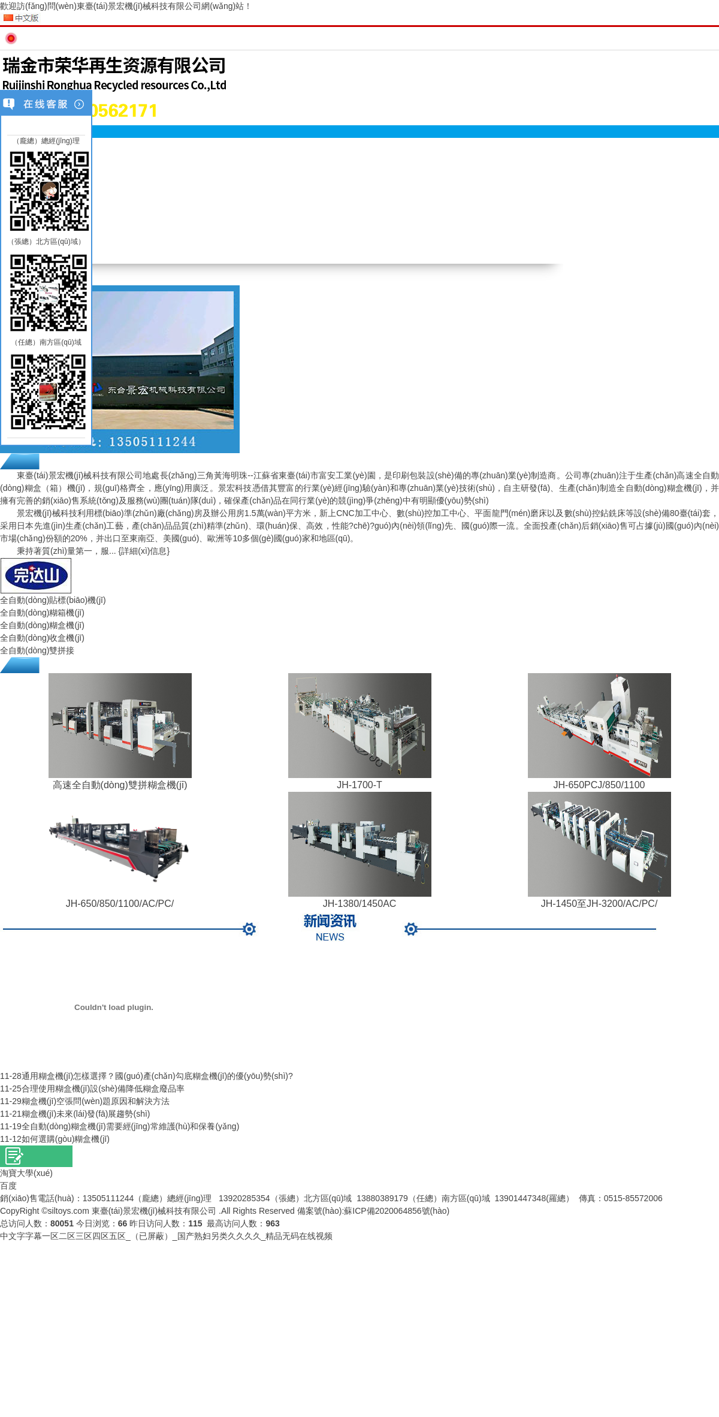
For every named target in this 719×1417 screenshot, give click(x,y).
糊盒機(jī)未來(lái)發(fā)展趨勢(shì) (86, 1113)
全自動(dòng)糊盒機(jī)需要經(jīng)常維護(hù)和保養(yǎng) (130, 1126)
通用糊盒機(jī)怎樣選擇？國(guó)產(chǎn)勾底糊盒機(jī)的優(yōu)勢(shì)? (157, 1076)
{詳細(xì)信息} (144, 551)
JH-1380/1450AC (360, 904)
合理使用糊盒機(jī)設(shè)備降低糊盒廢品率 (103, 1088)
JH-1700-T (359, 785)
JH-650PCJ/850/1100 (599, 785)
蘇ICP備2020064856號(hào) (396, 1211)
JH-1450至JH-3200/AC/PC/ (599, 904)
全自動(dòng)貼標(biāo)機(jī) (53, 600)
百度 (8, 1185)
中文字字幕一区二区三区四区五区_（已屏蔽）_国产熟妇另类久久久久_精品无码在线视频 (166, 1236)
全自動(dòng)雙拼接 (37, 650)
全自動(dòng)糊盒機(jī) (42, 625)
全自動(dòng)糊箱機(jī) (42, 612)
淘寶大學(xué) (26, 1173)
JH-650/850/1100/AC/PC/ (120, 904)
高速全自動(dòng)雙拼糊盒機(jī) (120, 785)
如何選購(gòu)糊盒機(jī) (66, 1139)
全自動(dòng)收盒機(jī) (42, 638)
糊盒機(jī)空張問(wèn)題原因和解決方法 (96, 1101)
